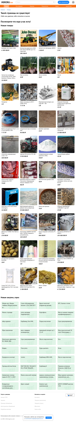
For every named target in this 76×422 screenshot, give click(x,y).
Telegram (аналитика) (40, 400)
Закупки (32, 6)
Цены (56, 6)
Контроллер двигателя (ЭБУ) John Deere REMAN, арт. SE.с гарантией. (28, 49)
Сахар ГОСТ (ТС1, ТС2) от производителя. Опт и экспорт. (9, 286)
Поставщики (19, 6)
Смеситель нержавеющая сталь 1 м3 (8, 155)
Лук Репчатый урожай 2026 (46, 179)
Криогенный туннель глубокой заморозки (65, 129)
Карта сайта (38, 409)
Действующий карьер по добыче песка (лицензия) (27, 207)
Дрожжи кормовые (44, 129)
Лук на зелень (24, 75)
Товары (6, 6)
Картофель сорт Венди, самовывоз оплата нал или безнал (64, 181)
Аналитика (69, 6)
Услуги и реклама (5, 394)
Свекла (59, 48)
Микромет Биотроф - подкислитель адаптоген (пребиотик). (64, 103)
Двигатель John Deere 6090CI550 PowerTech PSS (27, 286)
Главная (3, 9)
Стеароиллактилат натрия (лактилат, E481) (46, 155)
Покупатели (45, 6)
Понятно (49, 417)
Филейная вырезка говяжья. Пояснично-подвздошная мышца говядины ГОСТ (27, 181)
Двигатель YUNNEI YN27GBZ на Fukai (9, 232)
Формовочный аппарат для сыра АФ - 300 (46, 102)
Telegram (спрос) (39, 403)
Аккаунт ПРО (4, 397)
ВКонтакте (37, 406)
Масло (59, 75)
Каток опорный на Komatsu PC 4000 (47, 232)
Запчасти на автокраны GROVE (47, 48)
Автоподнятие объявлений (8, 406)
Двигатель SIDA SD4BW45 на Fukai (65, 259)
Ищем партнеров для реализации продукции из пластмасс (27, 260)
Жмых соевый (42, 285)
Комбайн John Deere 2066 (8, 48)
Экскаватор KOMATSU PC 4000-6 (64, 232)
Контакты (37, 397)
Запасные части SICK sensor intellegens (9, 207)
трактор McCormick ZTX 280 (27, 154)
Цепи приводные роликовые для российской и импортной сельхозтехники (47, 260)
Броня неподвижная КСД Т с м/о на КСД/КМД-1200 (10, 129)
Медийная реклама (6, 409)
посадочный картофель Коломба (7, 259)
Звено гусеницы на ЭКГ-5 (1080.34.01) (27, 102)
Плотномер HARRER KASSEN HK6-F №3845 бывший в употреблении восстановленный (28, 234)
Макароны (4, 102)
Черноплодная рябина (63, 154)
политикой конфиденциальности (34, 418)
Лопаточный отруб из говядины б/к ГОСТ (7, 180)
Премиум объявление (6, 403)
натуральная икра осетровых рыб (28, 129)
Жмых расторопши (44, 206)
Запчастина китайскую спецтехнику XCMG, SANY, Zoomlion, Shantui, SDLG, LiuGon (8, 77)
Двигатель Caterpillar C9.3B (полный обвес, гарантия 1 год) (65, 286)
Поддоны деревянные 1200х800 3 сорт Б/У (63, 207)
